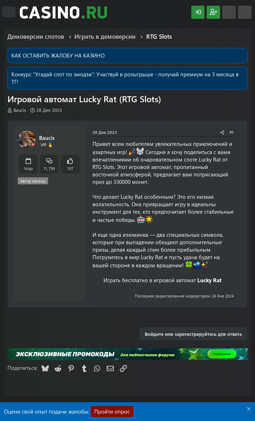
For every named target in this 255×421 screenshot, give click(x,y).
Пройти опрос (112, 411)
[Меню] (9, 12)
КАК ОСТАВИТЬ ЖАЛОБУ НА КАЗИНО (58, 55)
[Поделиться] (222, 132)
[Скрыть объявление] (248, 410)
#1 (231, 132)
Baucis (20, 110)
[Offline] (33, 144)
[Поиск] (244, 12)
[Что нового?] (229, 12)
